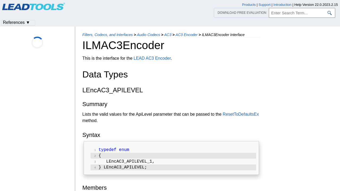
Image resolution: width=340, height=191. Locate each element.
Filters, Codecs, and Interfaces (107, 35)
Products (249, 5)
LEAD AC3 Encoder (152, 58)
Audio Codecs (148, 35)
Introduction (282, 5)
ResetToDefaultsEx (241, 114)
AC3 (167, 35)
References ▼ (16, 22)
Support (264, 5)
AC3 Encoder (187, 35)
